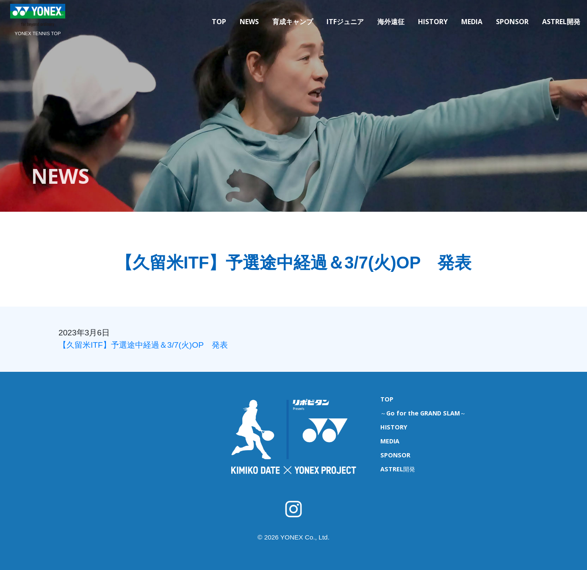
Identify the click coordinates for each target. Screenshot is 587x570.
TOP (219, 21)
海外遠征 (390, 21)
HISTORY (433, 21)
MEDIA (471, 21)
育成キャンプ (292, 21)
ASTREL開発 (561, 21)
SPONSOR (512, 21)
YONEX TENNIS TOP (38, 33)
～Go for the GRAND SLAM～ (423, 413)
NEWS (249, 21)
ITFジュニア (345, 21)
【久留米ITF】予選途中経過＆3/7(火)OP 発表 (143, 344)
